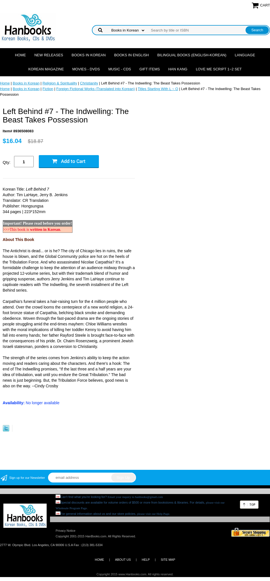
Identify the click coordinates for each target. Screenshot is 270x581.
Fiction (47, 89)
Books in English (131, 55)
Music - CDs (119, 69)
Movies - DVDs (86, 69)
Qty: (7, 162)
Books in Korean (89, 55)
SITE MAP (168, 559)
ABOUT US (123, 559)
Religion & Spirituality (59, 83)
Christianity (89, 83)
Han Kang (177, 69)
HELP (146, 559)
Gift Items (149, 69)
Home (20, 55)
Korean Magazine (46, 69)
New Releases (48, 55)
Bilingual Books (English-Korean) (191, 55)
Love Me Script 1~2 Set (219, 69)
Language (245, 55)
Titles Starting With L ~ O (158, 89)
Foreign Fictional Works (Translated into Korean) (95, 89)
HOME (99, 559)
